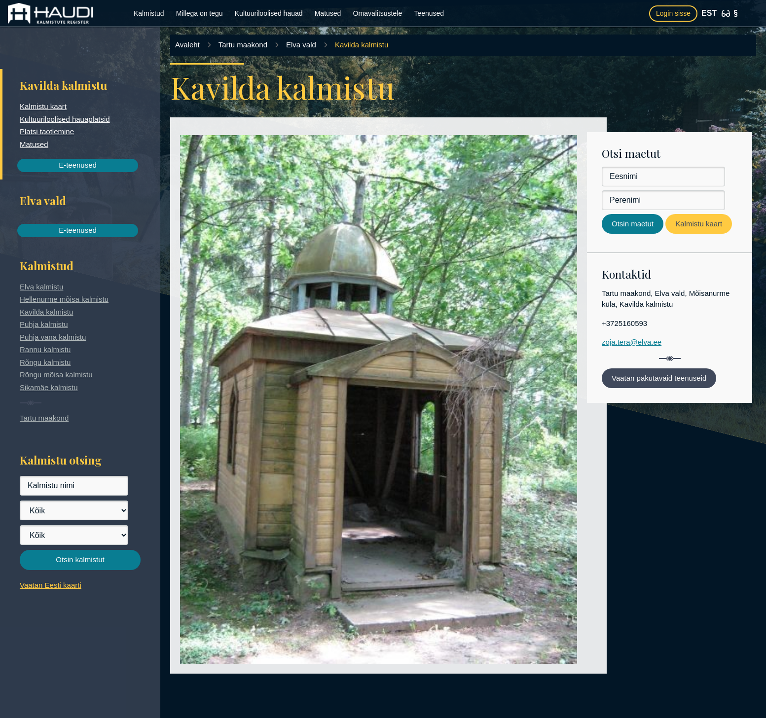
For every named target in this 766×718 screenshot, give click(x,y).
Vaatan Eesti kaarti (50, 585)
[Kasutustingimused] (735, 13)
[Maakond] (74, 510)
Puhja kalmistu (44, 324)
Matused (328, 13)
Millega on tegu (199, 13)
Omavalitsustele (377, 13)
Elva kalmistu (41, 287)
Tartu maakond (44, 418)
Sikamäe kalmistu (49, 387)
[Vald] (74, 535)
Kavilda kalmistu (46, 312)
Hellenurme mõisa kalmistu (64, 299)
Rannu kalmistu (45, 349)
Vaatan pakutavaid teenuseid (659, 378)
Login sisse (673, 13)
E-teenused (78, 165)
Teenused (429, 13)
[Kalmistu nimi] (74, 486)
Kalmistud (149, 13)
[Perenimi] (663, 200)
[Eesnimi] (663, 176)
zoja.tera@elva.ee (631, 342)
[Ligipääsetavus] (726, 13)
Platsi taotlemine (47, 131)
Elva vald (301, 44)
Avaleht (187, 44)
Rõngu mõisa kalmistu (56, 374)
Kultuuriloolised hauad (269, 13)
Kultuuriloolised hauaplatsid (65, 119)
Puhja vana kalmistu (53, 337)
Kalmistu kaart (43, 106)
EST (709, 13)
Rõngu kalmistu (45, 362)
